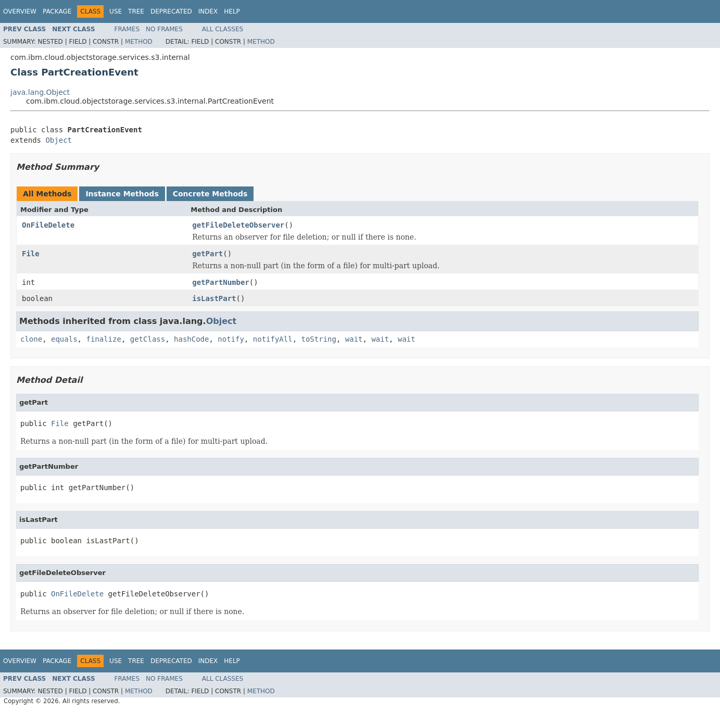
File (31, 253)
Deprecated (171, 11)
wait (354, 339)
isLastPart (214, 298)
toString (318, 339)
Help (232, 11)
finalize (103, 339)
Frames (127, 29)
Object (58, 140)
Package (57, 11)
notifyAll (273, 339)
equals (64, 339)
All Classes (222, 29)
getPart (207, 253)
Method (139, 41)
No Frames (164, 29)
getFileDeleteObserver (238, 225)
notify (231, 339)
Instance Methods (121, 194)
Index (208, 11)
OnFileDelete (48, 225)
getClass (147, 339)
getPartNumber (220, 282)
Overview (19, 11)
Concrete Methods (210, 194)
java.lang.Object (40, 92)
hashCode (191, 339)
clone (31, 339)
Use (115, 11)
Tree (136, 11)
